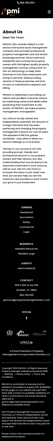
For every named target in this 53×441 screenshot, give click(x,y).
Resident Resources (26, 248)
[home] (10, 12)
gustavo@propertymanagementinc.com (26, 300)
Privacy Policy (23, 374)
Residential (26, 212)
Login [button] (26, 232)
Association (26, 217)
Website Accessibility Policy (16, 404)
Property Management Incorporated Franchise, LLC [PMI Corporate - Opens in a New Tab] (26, 352)
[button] (26, 318)
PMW (45, 371)
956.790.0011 (27, 2)
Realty (26, 222)
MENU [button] (49, 12)
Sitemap (9, 374)
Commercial (26, 227)
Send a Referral (26, 268)
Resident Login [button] (26, 253)
